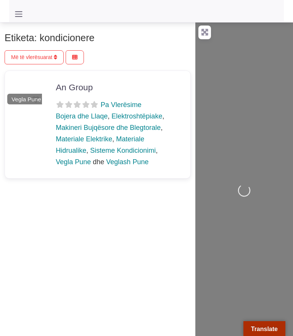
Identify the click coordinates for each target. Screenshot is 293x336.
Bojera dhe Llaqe (82, 116)
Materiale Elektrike (84, 139)
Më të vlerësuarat (34, 57)
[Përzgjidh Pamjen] (75, 57)
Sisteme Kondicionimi (123, 150)
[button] (8, 88)
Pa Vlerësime (121, 105)
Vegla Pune (26, 99)
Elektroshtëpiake (136, 116)
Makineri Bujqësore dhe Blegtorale (108, 127)
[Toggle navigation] (18, 14)
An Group (74, 87)
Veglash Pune (127, 162)
